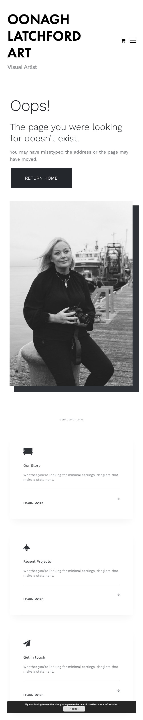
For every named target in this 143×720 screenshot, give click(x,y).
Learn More (33, 503)
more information (108, 704)
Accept (74, 708)
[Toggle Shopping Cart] (123, 40)
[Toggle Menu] (133, 41)
